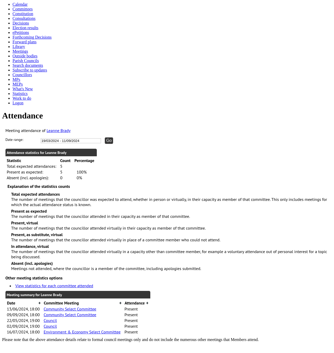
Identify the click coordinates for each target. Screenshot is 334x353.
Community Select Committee (70, 309)
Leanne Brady (59, 130)
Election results (25, 28)
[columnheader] (23, 303)
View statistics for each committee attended (54, 285)
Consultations (24, 18)
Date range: (14, 139)
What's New (23, 89)
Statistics (20, 93)
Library (19, 46)
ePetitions (21, 32)
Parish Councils (26, 60)
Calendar (20, 4)
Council (50, 320)
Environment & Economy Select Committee (82, 331)
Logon (18, 103)
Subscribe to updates (30, 70)
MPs (16, 79)
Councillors (22, 75)
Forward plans (25, 42)
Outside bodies (25, 56)
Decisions (21, 23)
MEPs (18, 84)
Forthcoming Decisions (32, 37)
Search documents (28, 65)
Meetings (20, 51)
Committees (23, 9)
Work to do (22, 98)
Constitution (23, 13)
